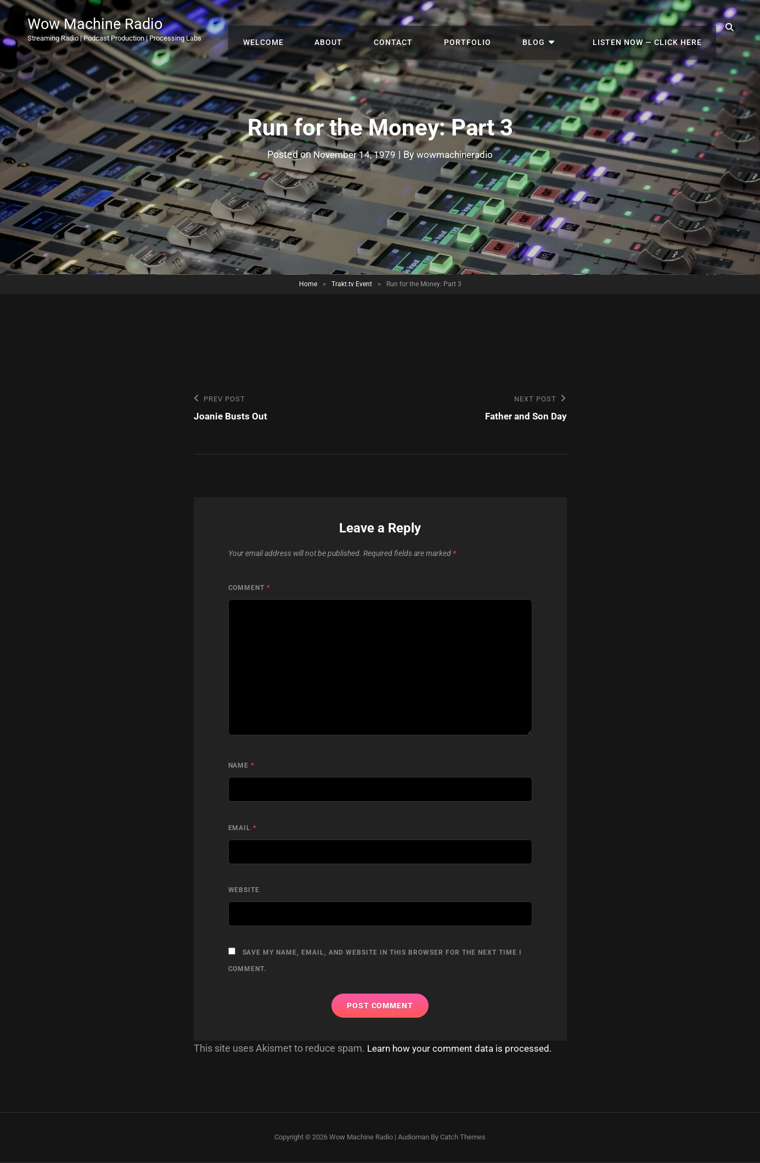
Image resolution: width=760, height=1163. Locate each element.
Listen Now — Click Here (650, 27)
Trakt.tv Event (351, 284)
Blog (550, 27)
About (367, 27)
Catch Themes (463, 1138)
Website (244, 891)
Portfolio (491, 27)
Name (241, 766)
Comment (249, 589)
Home (308, 284)
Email (242, 829)
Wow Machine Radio (107, 23)
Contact (424, 27)
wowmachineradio (456, 154)
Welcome (308, 27)
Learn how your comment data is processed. (464, 1049)
